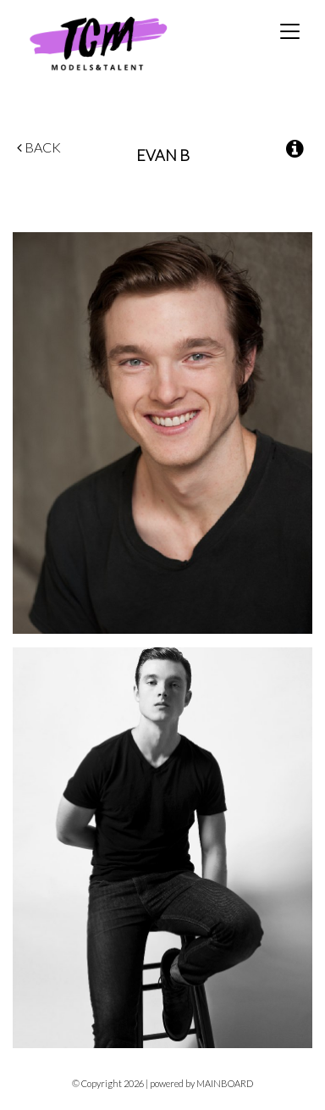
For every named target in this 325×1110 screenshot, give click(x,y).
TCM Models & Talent (126, 42)
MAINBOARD (224, 1083)
